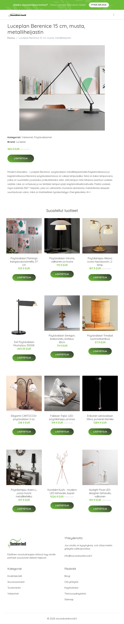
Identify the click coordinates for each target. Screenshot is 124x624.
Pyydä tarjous (98, 5)
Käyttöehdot (71, 587)
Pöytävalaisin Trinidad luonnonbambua (100, 337)
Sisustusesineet (16, 581)
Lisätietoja (21, 158)
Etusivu (11, 37)
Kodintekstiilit (14, 576)
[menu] (114, 14)
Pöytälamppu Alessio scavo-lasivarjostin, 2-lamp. (100, 261)
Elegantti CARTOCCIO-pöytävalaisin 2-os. (24, 417)
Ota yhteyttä (71, 581)
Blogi (67, 576)
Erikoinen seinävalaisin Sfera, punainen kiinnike (100, 417)
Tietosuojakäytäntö (75, 593)
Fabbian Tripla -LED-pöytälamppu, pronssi (62, 417)
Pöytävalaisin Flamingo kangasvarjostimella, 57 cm (24, 261)
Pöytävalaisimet (43, 137)
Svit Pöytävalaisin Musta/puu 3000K (24, 343)
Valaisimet (27, 137)
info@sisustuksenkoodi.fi (78, 555)
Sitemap (68, 599)
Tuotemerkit (14, 587)
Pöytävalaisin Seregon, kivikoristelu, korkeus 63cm (62, 339)
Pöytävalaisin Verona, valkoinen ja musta (62, 260)
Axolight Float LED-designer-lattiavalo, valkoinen (100, 493)
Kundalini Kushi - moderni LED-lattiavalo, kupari (62, 491)
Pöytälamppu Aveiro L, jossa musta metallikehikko (24, 493)
